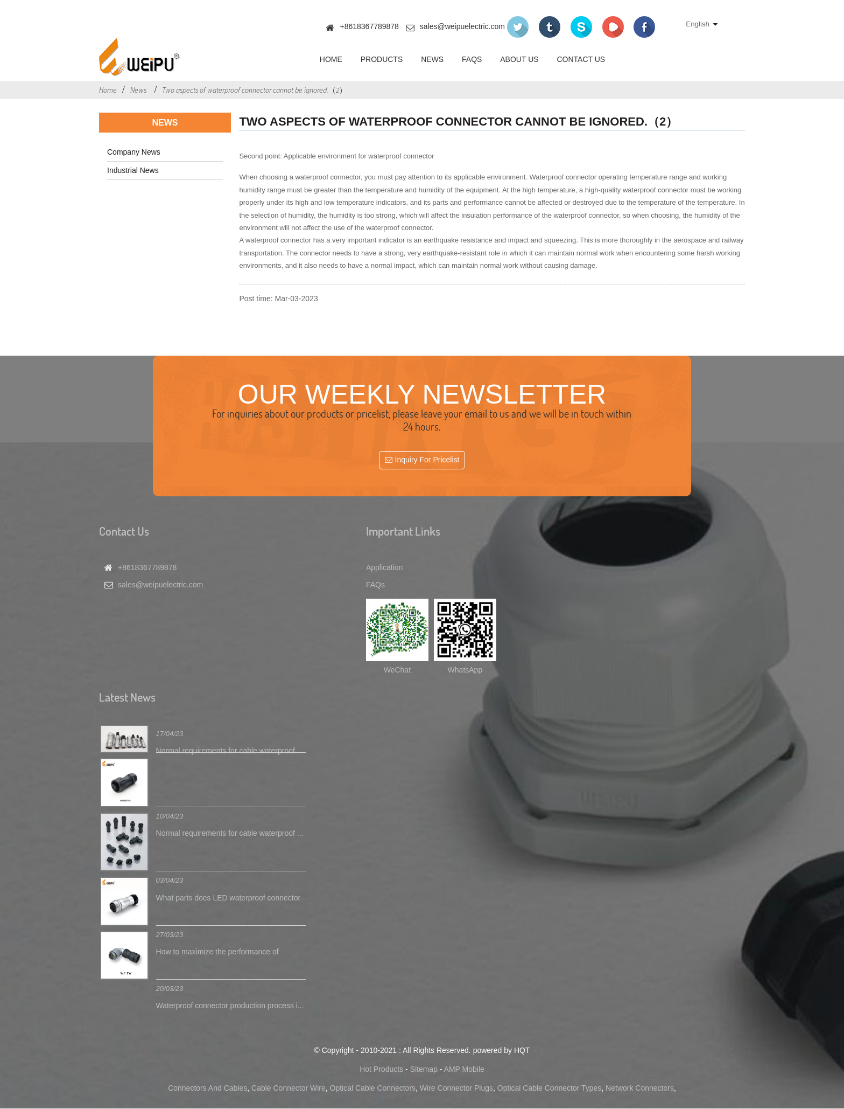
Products (382, 59)
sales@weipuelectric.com (462, 26)
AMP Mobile (464, 1069)
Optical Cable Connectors (373, 1088)
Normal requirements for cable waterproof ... (230, 750)
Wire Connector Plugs (456, 1088)
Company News (133, 152)
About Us (519, 59)
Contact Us (581, 59)
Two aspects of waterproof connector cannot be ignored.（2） (254, 90)
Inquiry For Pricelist (427, 460)
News (432, 59)
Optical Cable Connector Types (549, 1088)
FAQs (472, 59)
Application (384, 567)
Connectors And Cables (207, 1088)
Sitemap (424, 1069)
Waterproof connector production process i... (230, 1005)
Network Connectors (640, 1088)
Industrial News (133, 170)
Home (331, 59)
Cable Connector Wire (288, 1088)
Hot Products (381, 1069)
